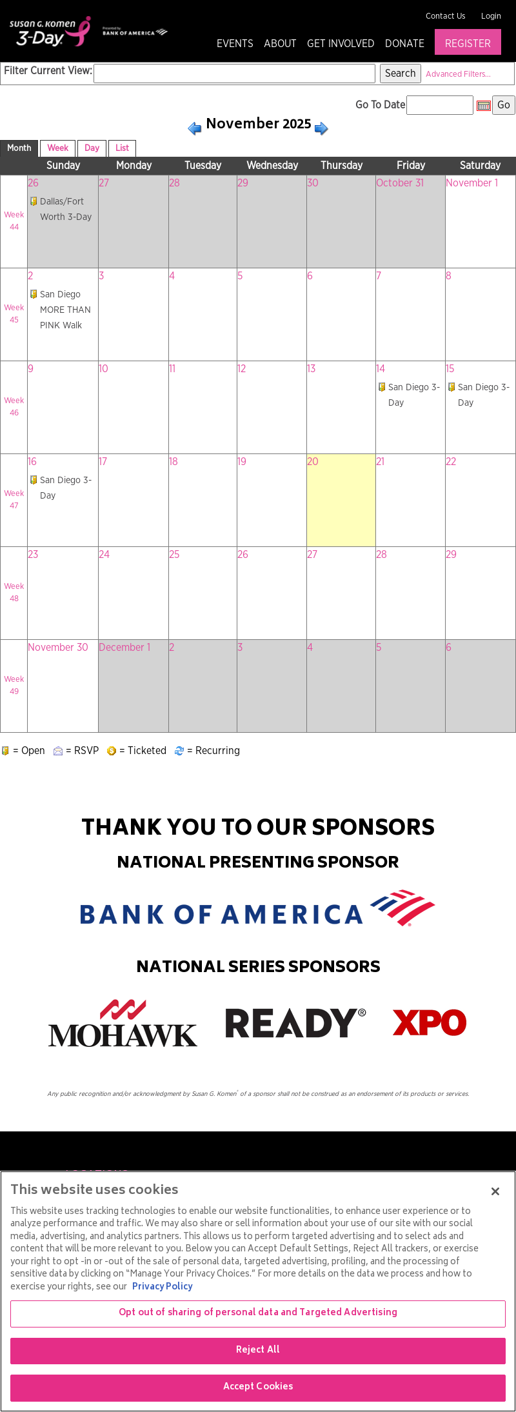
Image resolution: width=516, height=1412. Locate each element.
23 (33, 555)
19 (241, 462)
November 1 (472, 183)
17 (103, 462)
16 (32, 462)
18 (173, 462)
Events (235, 44)
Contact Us (446, 16)
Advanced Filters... (458, 74)
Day (91, 148)
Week (57, 148)
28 (174, 183)
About (280, 44)
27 (104, 183)
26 (33, 183)
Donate (404, 44)
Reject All (258, 1351)
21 (380, 462)
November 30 (58, 647)
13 (311, 369)
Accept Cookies (258, 1387)
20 (313, 462)
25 (174, 555)
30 (313, 183)
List (122, 148)
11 (172, 369)
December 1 (124, 647)
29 (242, 183)
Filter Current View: (48, 71)
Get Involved (341, 44)
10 (103, 369)
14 (380, 369)
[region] (258, 1291)
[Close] (495, 1191)
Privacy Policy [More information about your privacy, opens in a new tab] (162, 1287)
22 (451, 462)
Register (468, 44)
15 (450, 369)
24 (104, 555)
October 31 (400, 183)
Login (491, 16)
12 (241, 369)
